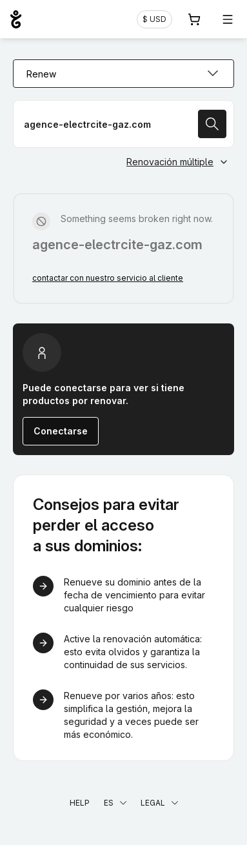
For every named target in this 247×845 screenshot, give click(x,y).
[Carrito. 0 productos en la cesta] (194, 19)
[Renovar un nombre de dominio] (123, 124)
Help (80, 803)
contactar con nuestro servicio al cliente (107, 278)
